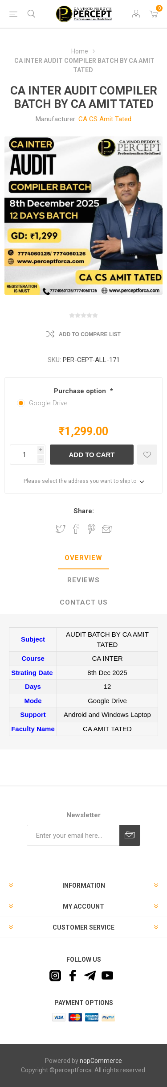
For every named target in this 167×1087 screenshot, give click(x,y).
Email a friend (107, 529)
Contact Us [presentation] (84, 602)
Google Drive (48, 403)
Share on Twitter (60, 529)
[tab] (83, 558)
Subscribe (129, 835)
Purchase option (81, 391)
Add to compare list (90, 334)
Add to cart (91, 454)
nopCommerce (101, 1060)
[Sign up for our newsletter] (73, 835)
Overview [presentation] (83, 558)
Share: (83, 511)
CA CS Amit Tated (104, 119)
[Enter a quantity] (23, 455)
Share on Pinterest (91, 529)
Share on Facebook (76, 529)
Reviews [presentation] (83, 580)
